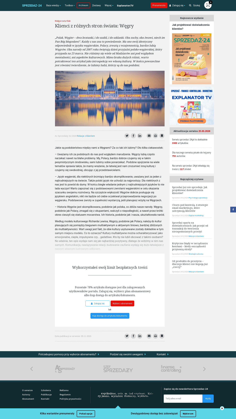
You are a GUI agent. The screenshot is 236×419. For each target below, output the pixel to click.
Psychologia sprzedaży (198, 197)
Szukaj (194, 5)
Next (204, 369)
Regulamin (65, 394)
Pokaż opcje (85, 413)
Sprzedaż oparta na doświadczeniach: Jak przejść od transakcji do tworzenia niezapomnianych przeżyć (190, 227)
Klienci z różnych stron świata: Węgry (94, 26)
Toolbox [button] (69, 5)
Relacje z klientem (86, 135)
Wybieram (188, 413)
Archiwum (83, 5)
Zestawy (96, 5)
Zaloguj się (97, 303)
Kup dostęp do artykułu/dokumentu (109, 315)
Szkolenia (46, 390)
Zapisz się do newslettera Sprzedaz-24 (186, 388)
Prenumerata (159, 5)
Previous (31, 369)
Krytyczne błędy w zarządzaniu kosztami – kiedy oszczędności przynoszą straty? (190, 246)
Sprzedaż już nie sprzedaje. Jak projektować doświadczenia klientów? (189, 190)
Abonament (28, 398)
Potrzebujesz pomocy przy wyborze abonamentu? (67, 354)
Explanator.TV (125, 5)
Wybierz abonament (122, 303)
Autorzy (26, 394)
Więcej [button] (108, 5)
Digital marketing (196, 215)
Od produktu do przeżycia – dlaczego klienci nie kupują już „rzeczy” (190, 264)
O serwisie (27, 390)
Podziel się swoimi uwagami (126, 354)
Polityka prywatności (70, 398)
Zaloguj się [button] (176, 5)
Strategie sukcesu (196, 254)
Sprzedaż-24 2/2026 (180, 197)
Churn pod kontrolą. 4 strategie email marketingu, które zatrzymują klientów (190, 207)
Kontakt (161, 354)
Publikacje (46, 394)
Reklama (64, 390)
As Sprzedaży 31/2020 (66, 135)
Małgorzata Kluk (63, 20)
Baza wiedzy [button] (52, 5)
